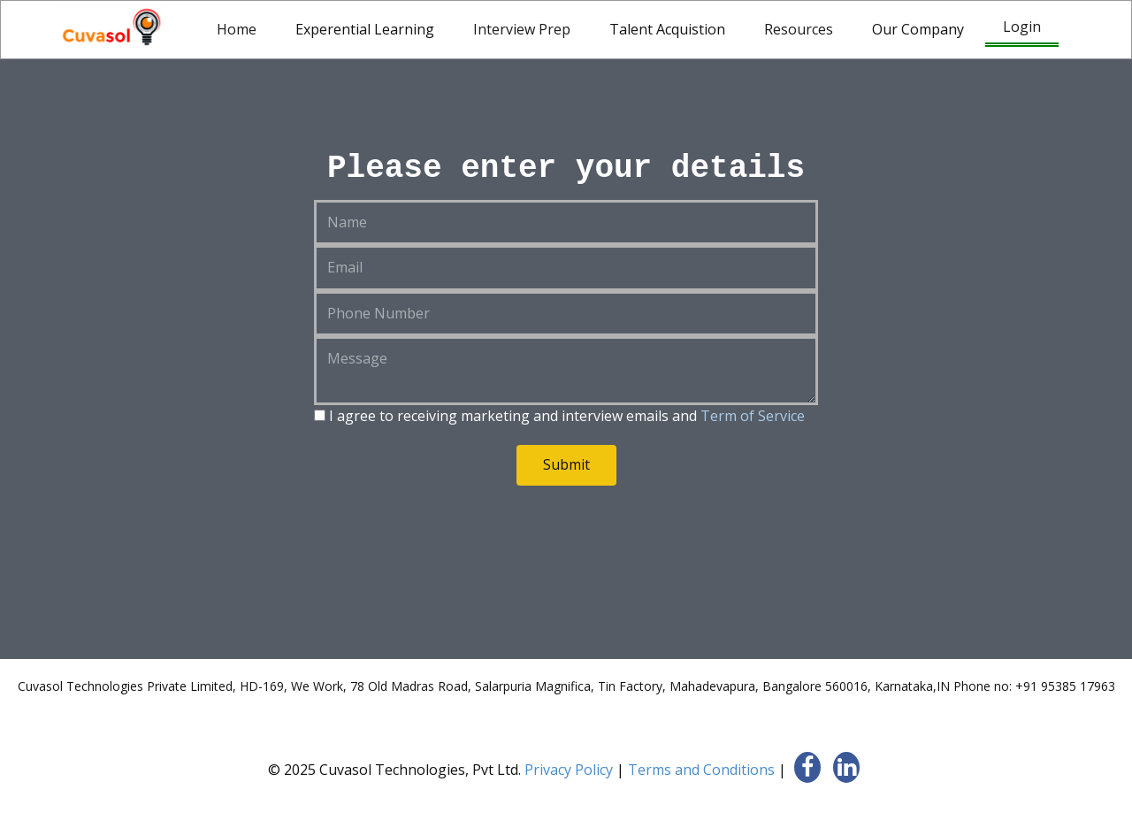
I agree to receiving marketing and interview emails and (559, 415)
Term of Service (752, 415)
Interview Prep (521, 29)
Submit (566, 464)
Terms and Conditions (701, 769)
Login (1022, 26)
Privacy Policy (568, 769)
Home (236, 29)
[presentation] (448, 537)
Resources (798, 29)
